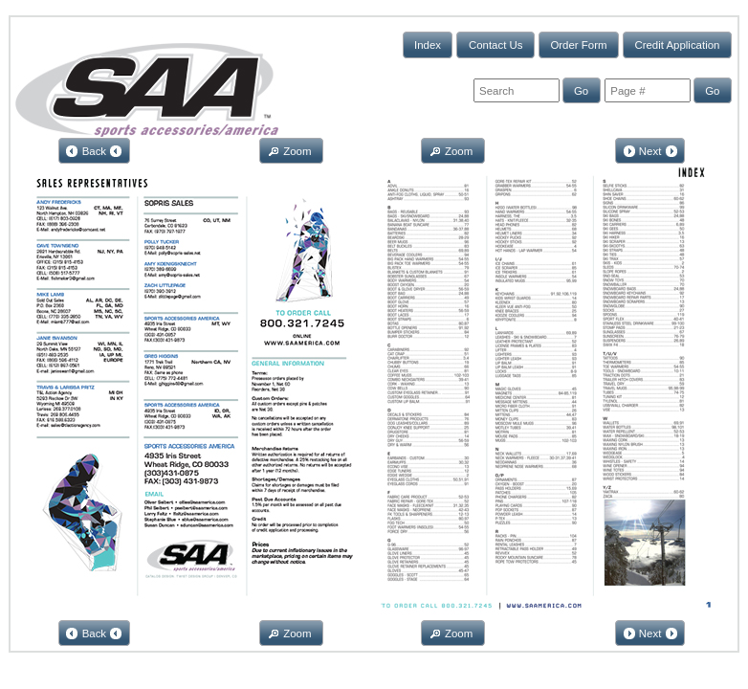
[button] (428, 44)
